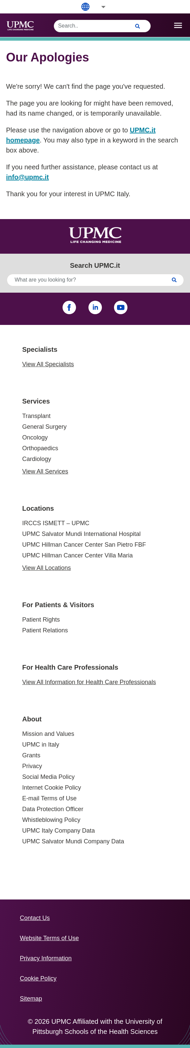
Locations (38, 508)
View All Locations (46, 567)
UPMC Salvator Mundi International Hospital (81, 534)
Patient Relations (45, 630)
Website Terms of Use (49, 938)
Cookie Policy (38, 978)
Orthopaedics (40, 448)
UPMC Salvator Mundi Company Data (73, 841)
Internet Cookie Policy (51, 787)
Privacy (32, 766)
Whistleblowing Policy (51, 819)
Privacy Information (46, 958)
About (32, 719)
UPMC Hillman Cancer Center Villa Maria (77, 555)
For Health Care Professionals (70, 667)
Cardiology (36, 459)
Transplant (36, 416)
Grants (31, 755)
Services (36, 401)
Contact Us (35, 918)
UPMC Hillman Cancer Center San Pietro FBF (84, 544)
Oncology (35, 437)
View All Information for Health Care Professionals (89, 682)
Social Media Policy (48, 776)
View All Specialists (48, 364)
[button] (98, 7)
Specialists (40, 349)
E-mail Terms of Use (49, 798)
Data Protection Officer (52, 809)
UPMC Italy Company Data (58, 830)
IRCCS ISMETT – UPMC (55, 523)
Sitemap (31, 998)
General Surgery (44, 426)
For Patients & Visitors (58, 605)
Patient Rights (41, 619)
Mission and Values (48, 733)
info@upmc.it (27, 177)
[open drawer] (178, 25)
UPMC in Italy (40, 744)
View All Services (45, 471)
